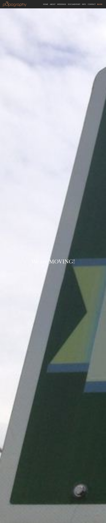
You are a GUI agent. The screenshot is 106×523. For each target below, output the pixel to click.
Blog (99, 4)
